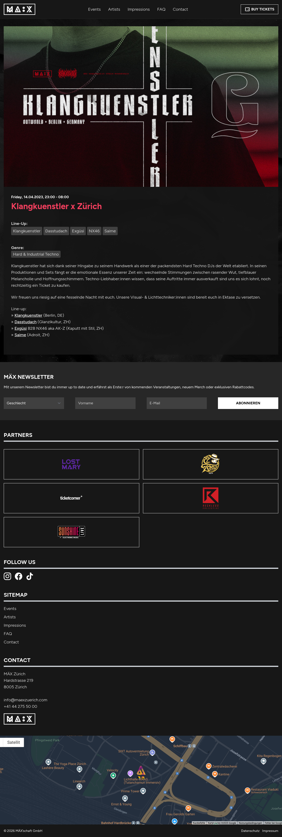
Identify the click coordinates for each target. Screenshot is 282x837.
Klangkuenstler (28, 315)
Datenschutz (250, 831)
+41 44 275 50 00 (20, 706)
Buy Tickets (259, 9)
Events (94, 9)
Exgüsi (20, 328)
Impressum (270, 831)
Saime (20, 334)
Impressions (139, 9)
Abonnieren (248, 403)
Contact (180, 9)
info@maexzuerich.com (25, 699)
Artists (114, 9)
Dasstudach (25, 321)
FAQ (161, 9)
